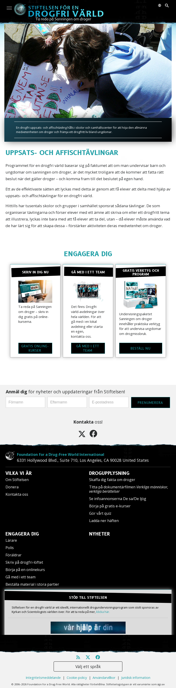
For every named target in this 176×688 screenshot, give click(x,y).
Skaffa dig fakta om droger (112, 479)
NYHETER (99, 534)
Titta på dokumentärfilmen (128, 489)
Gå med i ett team (21, 576)
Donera (12, 486)
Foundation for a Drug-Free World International (60, 454)
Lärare (11, 540)
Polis (10, 547)
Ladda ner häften (104, 520)
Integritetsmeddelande (43, 677)
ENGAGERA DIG (88, 254)
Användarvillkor (104, 677)
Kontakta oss (17, 494)
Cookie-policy (77, 677)
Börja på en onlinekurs (25, 569)
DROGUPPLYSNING (109, 473)
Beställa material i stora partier (32, 584)
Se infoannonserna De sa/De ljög (117, 498)
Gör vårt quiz (100, 513)
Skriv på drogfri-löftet (24, 562)
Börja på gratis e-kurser (110, 506)
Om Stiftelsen (17, 479)
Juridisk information (135, 677)
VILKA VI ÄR (19, 473)
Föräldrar (14, 554)
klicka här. (103, 612)
